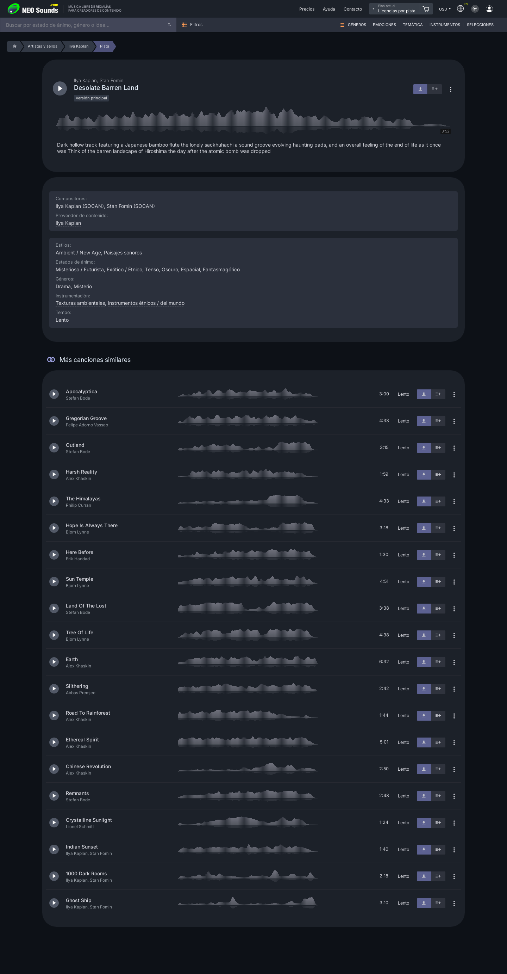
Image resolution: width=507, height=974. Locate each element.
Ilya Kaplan (68, 223)
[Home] (13, 46)
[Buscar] (169, 25)
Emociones (384, 25)
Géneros (357, 25)
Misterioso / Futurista (80, 269)
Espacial (190, 269)
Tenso (152, 269)
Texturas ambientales (80, 303)
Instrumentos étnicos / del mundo (146, 303)
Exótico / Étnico (124, 269)
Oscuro (170, 269)
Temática (413, 25)
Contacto (353, 9)
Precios (306, 9)
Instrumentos (445, 25)
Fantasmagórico (221, 269)
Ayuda (329, 9)
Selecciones (480, 25)
